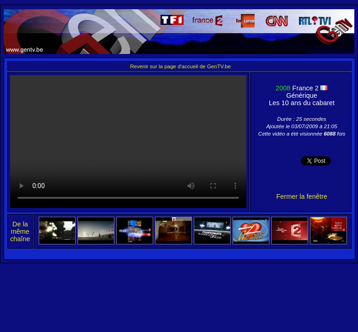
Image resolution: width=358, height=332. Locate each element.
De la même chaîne (20, 231)
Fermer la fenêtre (301, 196)
